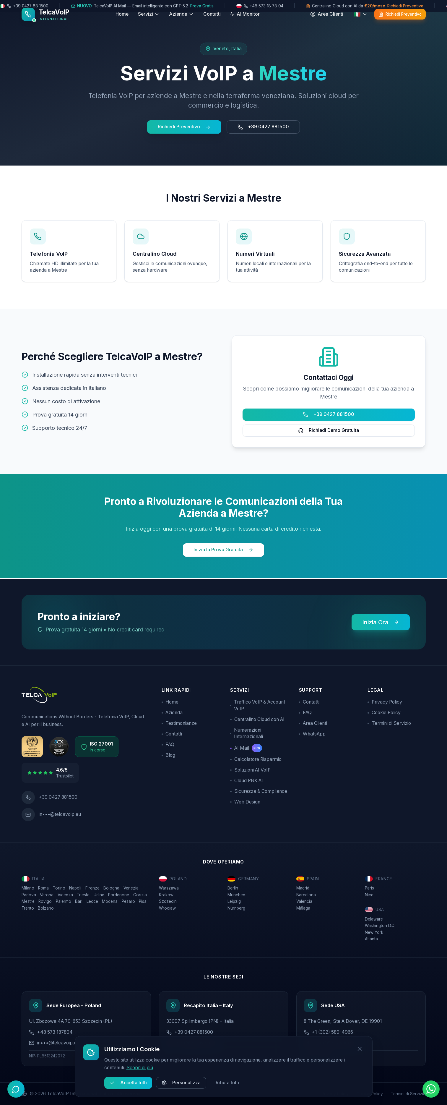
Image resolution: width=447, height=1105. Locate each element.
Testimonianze (179, 722)
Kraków (166, 893)
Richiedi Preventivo (184, 126)
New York (374, 931)
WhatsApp (312, 733)
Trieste (83, 893)
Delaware (374, 918)
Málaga (303, 907)
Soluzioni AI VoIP (250, 769)
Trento (28, 907)
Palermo (63, 900)
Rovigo (45, 900)
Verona (46, 893)
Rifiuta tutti (227, 1082)
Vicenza (65, 893)
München (236, 893)
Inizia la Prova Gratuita (223, 549)
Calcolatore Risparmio (256, 758)
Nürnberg (236, 907)
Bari (78, 900)
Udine (99, 893)
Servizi (149, 22)
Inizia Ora (380, 621)
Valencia (304, 900)
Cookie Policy (384, 711)
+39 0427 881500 (263, 126)
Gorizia (140, 893)
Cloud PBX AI (246, 779)
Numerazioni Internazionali (246, 732)
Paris (369, 886)
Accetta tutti (128, 1082)
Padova (29, 893)
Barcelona (306, 893)
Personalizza (181, 1082)
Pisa (143, 900)
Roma (43, 886)
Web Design (245, 800)
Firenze (92, 886)
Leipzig (234, 900)
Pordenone (118, 893)
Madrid (302, 886)
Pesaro (128, 900)
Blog (168, 754)
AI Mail (246, 747)
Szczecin (168, 900)
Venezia (131, 886)
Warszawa (169, 886)
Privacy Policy (385, 701)
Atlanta (371, 937)
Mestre (28, 900)
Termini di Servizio (389, 722)
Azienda (181, 22)
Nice (369, 893)
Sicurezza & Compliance (258, 790)
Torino (59, 886)
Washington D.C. (380, 924)
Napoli (75, 886)
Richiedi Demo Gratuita (328, 430)
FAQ (168, 743)
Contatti (212, 22)
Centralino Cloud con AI (257, 718)
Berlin (232, 886)
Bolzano (46, 907)
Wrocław (167, 907)
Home (122, 22)
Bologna (111, 886)
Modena (110, 900)
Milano (28, 886)
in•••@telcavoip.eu (60, 813)
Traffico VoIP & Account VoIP (257, 704)
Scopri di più (139, 1067)
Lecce (92, 900)
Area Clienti (313, 722)
